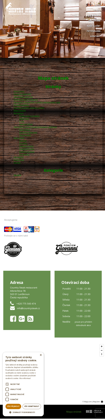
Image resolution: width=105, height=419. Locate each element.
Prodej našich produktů (29, 116)
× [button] (41, 355)
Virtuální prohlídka (21, 105)
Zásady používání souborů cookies (29, 108)
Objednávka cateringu (23, 97)
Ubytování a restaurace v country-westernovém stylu (37, 102)
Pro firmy (23, 143)
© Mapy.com (87, 402)
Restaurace (94, 15)
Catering (23, 141)
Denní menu (19, 91)
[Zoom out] (102, 351)
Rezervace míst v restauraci (26, 99)
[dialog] (23, 384)
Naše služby (93, 25)
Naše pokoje (24, 130)
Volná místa (19, 160)
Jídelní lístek (24, 119)
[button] (23, 412)
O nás (97, 10)
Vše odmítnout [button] (31, 406)
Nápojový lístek (26, 124)
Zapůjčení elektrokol (28, 132)
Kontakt (95, 36)
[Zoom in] (102, 347)
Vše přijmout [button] (13, 406)
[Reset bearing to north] (102, 355)
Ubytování (94, 20)
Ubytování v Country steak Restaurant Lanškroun (35, 127)
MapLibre (96, 402)
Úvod (97, 5)
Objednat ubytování (22, 94)
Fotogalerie (93, 30)
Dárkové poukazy (27, 152)
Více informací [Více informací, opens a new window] (25, 378)
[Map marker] (77, 374)
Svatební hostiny (26, 146)
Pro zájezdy (24, 154)
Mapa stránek (20, 110)
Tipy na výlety (25, 135)
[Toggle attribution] (102, 402)
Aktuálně (17, 175)
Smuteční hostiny (26, 149)
